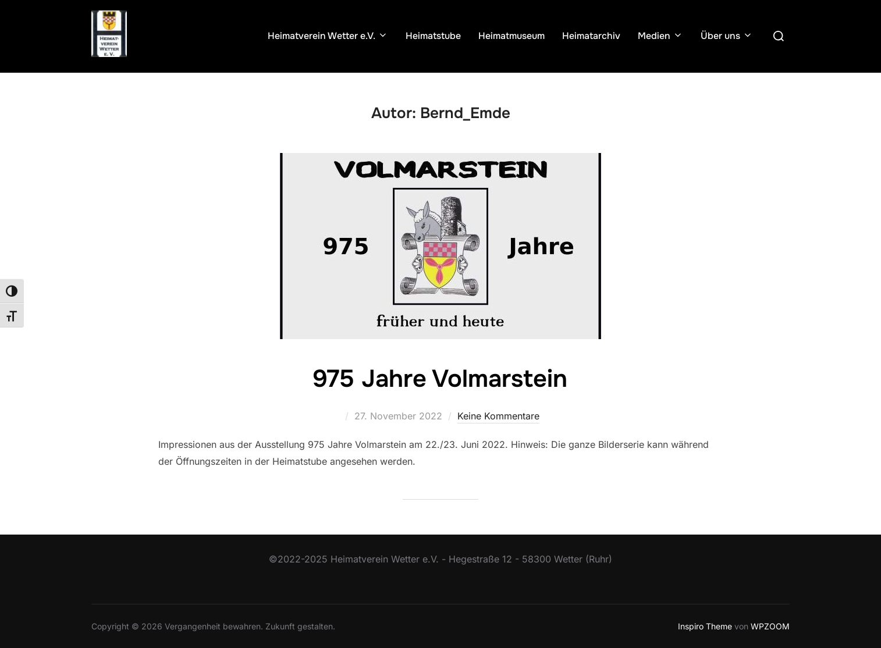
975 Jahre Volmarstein (440, 378)
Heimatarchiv (591, 36)
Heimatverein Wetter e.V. (328, 36)
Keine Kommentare (498, 416)
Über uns (727, 36)
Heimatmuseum (511, 36)
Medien (660, 36)
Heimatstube (433, 36)
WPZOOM (770, 626)
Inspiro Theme (705, 626)
